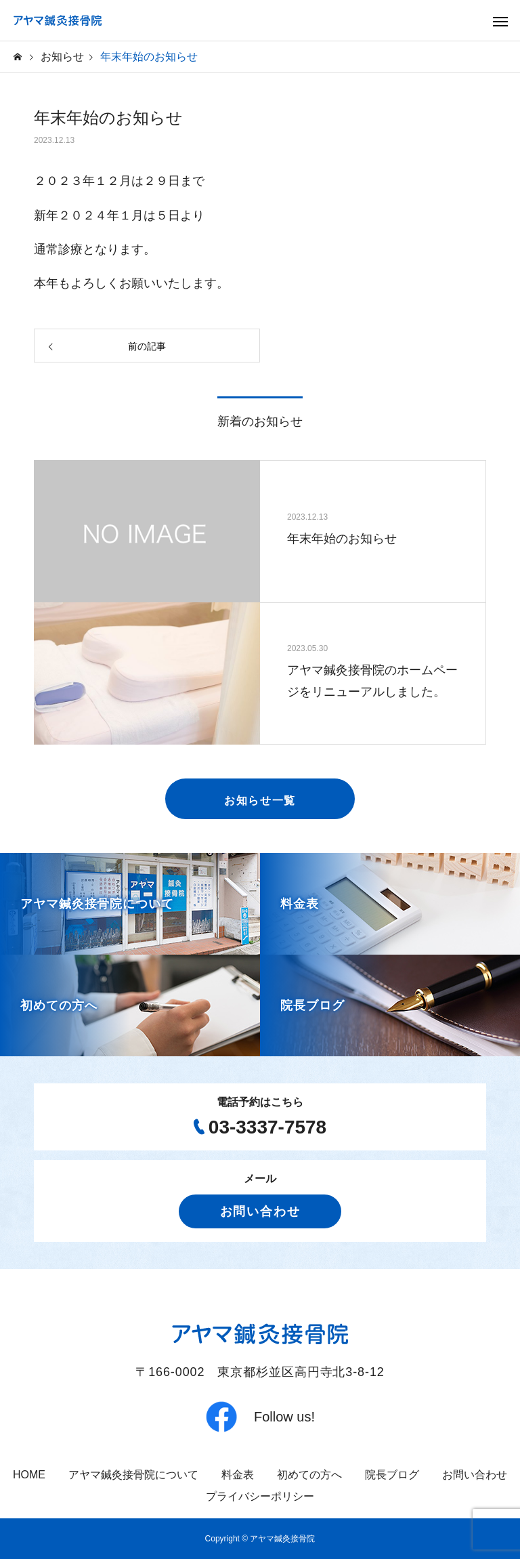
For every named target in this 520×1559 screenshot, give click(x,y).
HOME (29, 1474)
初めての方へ (309, 1474)
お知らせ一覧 (260, 800)
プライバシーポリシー (260, 1496)
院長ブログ (392, 1474)
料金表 (237, 1474)
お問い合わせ (260, 1211)
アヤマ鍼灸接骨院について (133, 1474)
